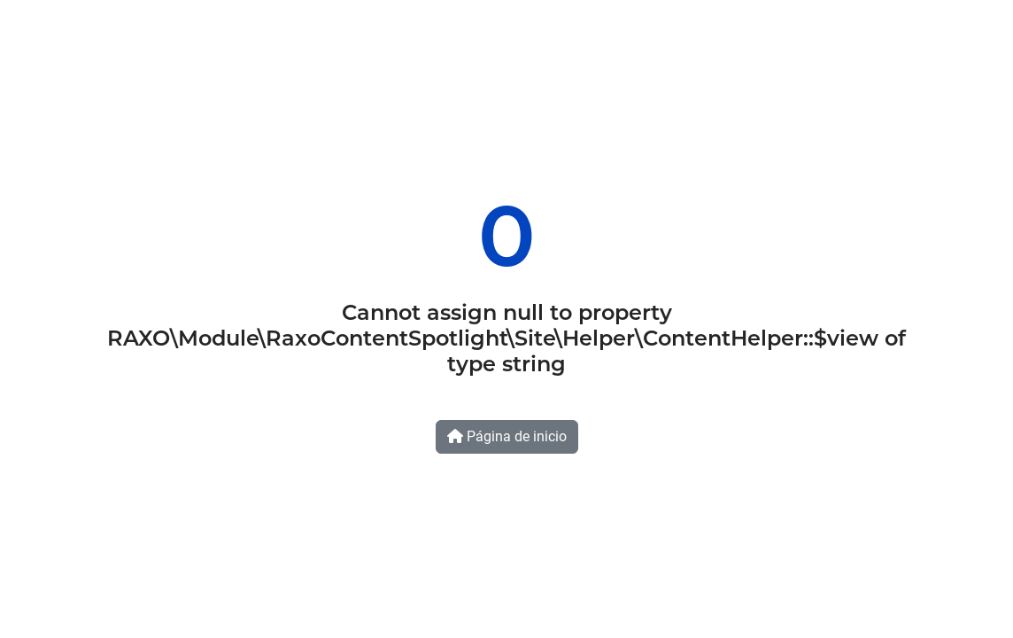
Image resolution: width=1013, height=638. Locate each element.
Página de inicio (507, 436)
